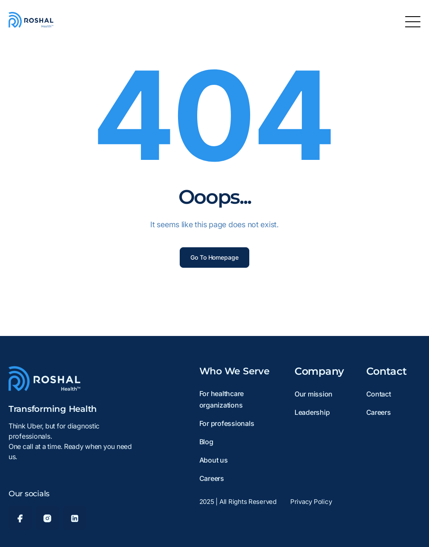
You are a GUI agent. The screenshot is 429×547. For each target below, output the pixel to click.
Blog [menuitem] (206, 441)
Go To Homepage (214, 257)
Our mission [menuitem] (314, 394)
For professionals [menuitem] (226, 423)
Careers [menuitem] (211, 478)
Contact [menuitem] (378, 394)
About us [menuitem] (213, 460)
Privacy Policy (311, 502)
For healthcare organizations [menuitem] (221, 399)
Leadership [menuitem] (312, 412)
